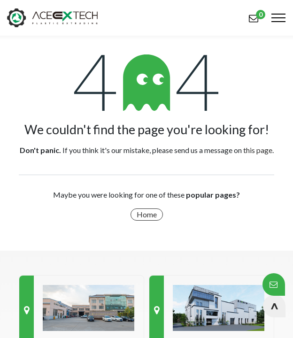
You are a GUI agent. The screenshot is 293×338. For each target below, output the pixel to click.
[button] (274, 306)
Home (147, 214)
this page (257, 150)
